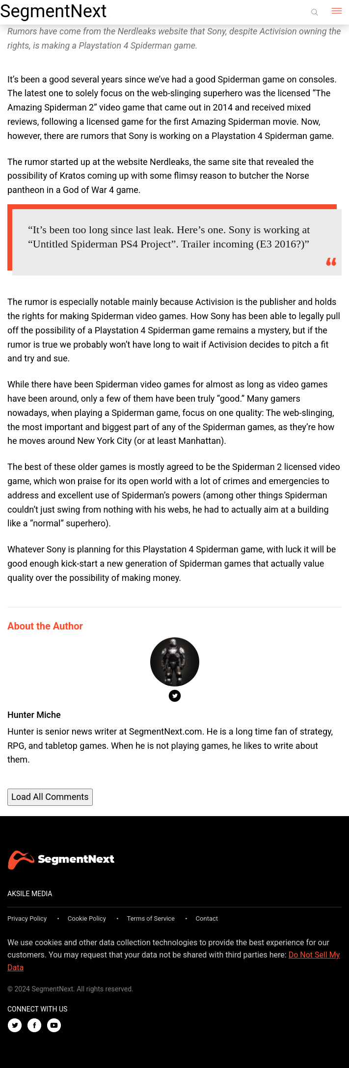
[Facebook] (37, 1026)
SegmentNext (53, 11)
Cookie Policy (87, 918)
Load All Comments (50, 797)
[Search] (314, 12)
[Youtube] (56, 1026)
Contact (207, 918)
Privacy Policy (27, 918)
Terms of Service (151, 918)
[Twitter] (17, 1026)
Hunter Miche (34, 715)
